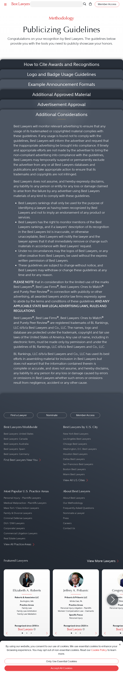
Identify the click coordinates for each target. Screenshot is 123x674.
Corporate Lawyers (14, 528)
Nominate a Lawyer (74, 513)
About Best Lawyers (74, 497)
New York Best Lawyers (75, 433)
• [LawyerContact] (31, 633)
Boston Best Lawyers (74, 469)
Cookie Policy (99, 650)
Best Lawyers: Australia (16, 443)
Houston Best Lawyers (75, 454)
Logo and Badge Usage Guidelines (61, 74)
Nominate (52, 415)
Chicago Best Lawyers (75, 443)
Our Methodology (73, 503)
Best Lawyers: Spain (14, 449)
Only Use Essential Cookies (61, 661)
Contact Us (69, 528)
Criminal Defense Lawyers (18, 518)
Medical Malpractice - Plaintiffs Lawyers (25, 503)
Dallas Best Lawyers (74, 459)
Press (66, 518)
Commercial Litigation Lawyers (20, 533)
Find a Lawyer (19, 415)
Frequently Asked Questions (78, 508)
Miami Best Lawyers (74, 474)
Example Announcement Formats (61, 84)
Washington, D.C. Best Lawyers (80, 449)
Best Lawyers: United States (18, 433)
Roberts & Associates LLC (27, 597)
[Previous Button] (6, 602)
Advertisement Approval (61, 104)
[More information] (35, 629)
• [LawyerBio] (27, 633)
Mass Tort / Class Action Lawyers (21, 508)
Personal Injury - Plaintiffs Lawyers (22, 497)
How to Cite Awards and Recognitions (61, 64)
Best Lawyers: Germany (16, 454)
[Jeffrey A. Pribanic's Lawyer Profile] (76, 583)
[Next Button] (47, 602)
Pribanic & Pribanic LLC (76, 597)
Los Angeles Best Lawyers (77, 438)
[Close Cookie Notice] (119, 644)
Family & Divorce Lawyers (18, 513)
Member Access (85, 415)
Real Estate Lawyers (14, 538)
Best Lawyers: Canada (16, 438)
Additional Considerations (61, 114)
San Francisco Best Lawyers (78, 464)
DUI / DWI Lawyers (14, 523)
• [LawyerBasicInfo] (22, 633)
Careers (67, 523)
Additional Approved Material (61, 94)
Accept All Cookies (61, 668)
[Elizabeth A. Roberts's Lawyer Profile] (27, 583)
